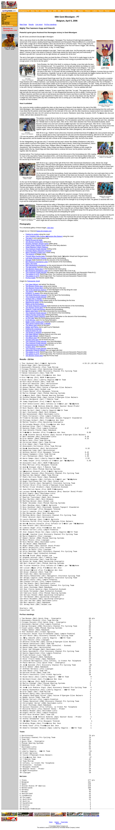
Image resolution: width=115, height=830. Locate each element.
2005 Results (6, 24)
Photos (80, 11)
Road (50, 11)
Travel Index (64, 822)
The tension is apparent (33, 332)
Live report (39, 24)
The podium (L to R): (33, 274)
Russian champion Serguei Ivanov (37, 243)
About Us (58, 823)
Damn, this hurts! (31, 263)
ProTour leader (31, 278)
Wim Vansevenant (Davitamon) (36, 265)
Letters (94, 11)
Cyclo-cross (67, 11)
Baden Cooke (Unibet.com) (35, 322)
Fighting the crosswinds (33, 329)
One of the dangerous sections (36, 290)
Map (3, 20)
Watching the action (32, 302)
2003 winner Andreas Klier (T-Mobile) (38, 323)
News (33, 11)
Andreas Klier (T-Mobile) (34, 299)
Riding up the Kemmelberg (35, 304)
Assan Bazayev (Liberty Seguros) (37, 247)
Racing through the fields (34, 240)
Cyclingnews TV (24, 11)
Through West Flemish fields (35, 256)
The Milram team (31, 325)
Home (3, 13)
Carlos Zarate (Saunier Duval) (36, 245)
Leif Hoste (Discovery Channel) (36, 258)
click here (50, 228)
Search (101, 11)
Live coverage (6, 16)
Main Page (23, 24)
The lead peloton (31, 267)
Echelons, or (33, 293)
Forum (107, 11)
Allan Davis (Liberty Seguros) (35, 316)
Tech (37, 11)
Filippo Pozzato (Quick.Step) (35, 315)
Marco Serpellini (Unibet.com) (36, 252)
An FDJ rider (30, 318)
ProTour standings (50, 24)
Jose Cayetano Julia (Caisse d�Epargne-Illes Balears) (44, 236)
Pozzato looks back (32, 339)
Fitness (87, 11)
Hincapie (29, 260)
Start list (4, 17)
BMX (59, 11)
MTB (54, 11)
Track (74, 11)
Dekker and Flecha (32, 327)
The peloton (30, 291)
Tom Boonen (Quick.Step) (34, 242)
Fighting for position (32, 234)
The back (29, 238)
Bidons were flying (32, 311)
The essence (30, 254)
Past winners (6, 22)
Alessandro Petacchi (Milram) (36, 350)
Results (4, 14)
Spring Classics (7, 25)
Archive (57, 822)
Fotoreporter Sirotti (33, 281)
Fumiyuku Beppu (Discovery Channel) (38, 251)
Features (43, 11)
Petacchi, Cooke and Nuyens (35, 309)
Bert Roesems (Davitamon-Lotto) (37, 262)
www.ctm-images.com (44, 231)
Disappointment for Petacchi (35, 345)
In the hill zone (30, 320)
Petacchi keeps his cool (33, 331)
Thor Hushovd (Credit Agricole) (36, 249)
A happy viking (30, 347)
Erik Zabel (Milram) (32, 284)
